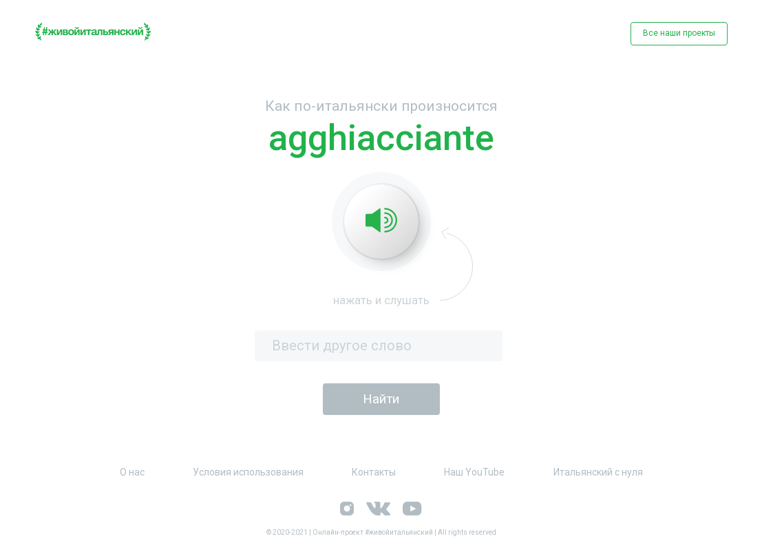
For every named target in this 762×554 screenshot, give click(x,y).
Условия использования (248, 472)
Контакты (374, 472)
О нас (132, 472)
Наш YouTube (474, 472)
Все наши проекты (679, 33)
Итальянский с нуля (598, 472)
